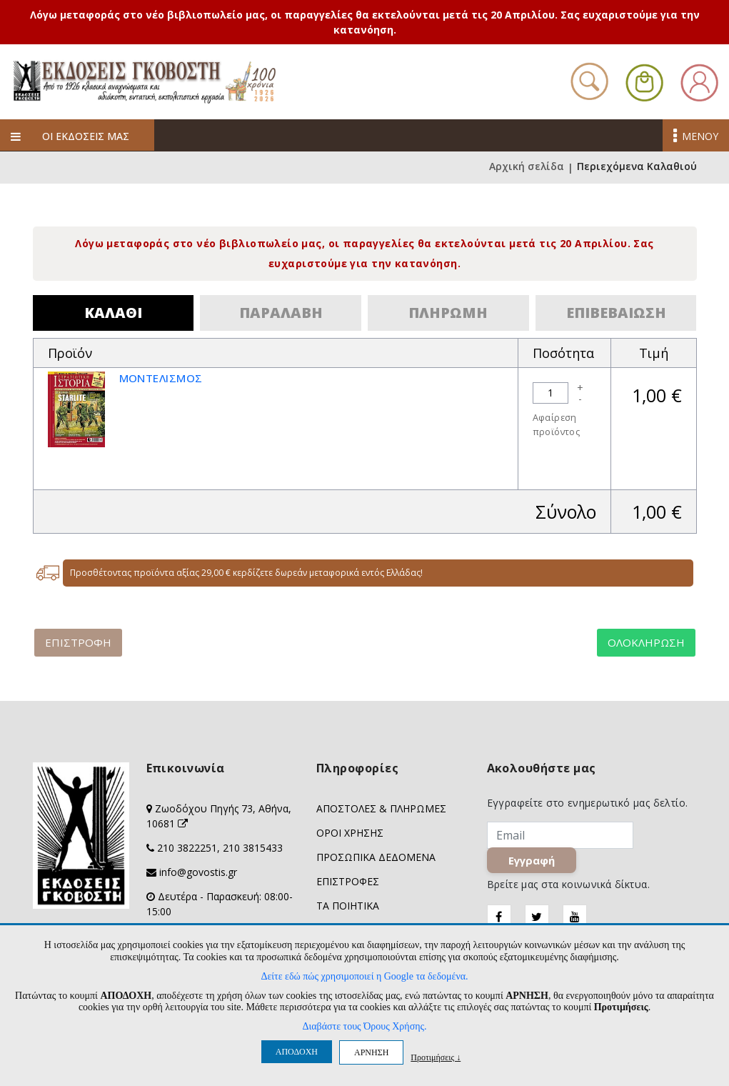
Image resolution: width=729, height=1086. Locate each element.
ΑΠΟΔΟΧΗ (297, 1052)
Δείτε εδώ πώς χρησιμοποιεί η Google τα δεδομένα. (364, 976)
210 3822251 (187, 848)
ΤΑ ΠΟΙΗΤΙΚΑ (347, 905)
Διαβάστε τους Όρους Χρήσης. (364, 1026)
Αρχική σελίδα (526, 167)
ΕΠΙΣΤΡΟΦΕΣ (347, 881)
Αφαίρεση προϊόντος (557, 425)
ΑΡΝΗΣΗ (371, 1052)
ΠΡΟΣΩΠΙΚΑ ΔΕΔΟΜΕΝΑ (376, 857)
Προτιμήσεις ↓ (436, 1057)
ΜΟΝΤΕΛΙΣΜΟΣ (165, 378)
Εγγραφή (531, 860)
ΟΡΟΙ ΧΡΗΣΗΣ (349, 833)
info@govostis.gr (198, 872)
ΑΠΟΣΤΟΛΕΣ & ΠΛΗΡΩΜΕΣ (381, 808)
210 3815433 (253, 848)
